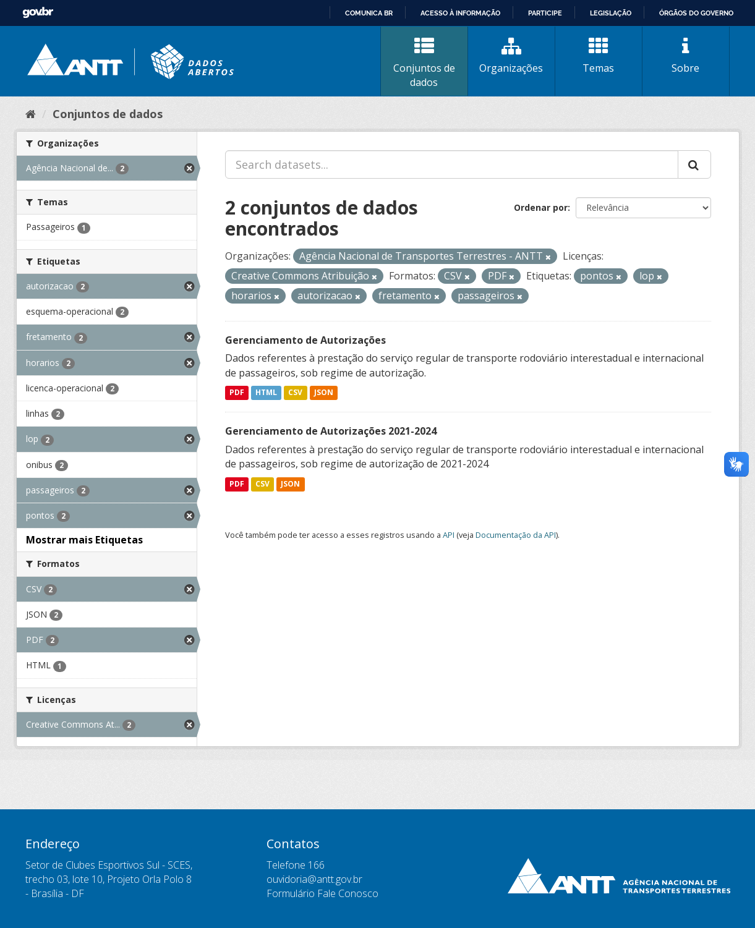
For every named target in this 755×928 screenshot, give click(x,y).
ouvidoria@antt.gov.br (314, 879)
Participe (545, 13)
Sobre (685, 55)
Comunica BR (369, 13)
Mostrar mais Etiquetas (84, 540)
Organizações (511, 55)
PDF (236, 393)
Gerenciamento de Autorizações (305, 340)
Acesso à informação (460, 13)
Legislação (610, 13)
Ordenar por (541, 207)
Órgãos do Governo (696, 13)
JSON (323, 393)
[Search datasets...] (451, 164)
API (448, 534)
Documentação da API (516, 534)
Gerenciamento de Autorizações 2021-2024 (331, 431)
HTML (266, 393)
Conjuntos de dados (424, 62)
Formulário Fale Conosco (322, 893)
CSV (295, 393)
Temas (598, 55)
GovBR (37, 13)
